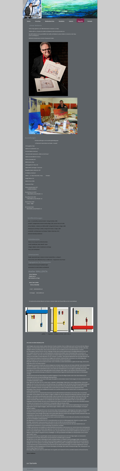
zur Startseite (32, 463)
